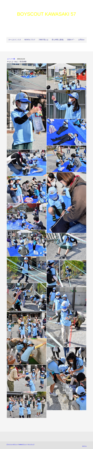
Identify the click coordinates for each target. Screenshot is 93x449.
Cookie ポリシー (22, 444)
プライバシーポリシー (12, 444)
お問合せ (81, 39)
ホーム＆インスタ (14, 39)
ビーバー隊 (11, 59)
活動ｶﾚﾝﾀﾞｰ (71, 39)
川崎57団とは (43, 39)
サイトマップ (31, 444)
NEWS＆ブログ (29, 39)
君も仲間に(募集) (58, 39)
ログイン (84, 446)
